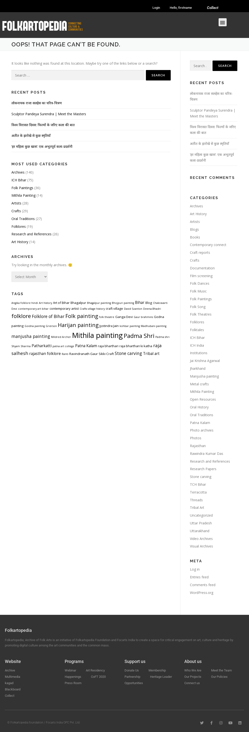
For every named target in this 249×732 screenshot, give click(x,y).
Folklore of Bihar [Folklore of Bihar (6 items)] (48, 316)
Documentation (202, 268)
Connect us (192, 683)
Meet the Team (221, 670)
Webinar (70, 670)
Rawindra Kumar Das (206, 453)
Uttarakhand (199, 531)
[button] (223, 22)
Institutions (198, 353)
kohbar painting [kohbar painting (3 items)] (130, 326)
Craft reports (200, 252)
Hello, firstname (181, 7)
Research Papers (203, 469)
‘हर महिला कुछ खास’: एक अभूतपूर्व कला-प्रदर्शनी (41, 146)
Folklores (18, 226)
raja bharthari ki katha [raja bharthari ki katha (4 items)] (135, 346)
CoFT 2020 (98, 677)
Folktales (197, 329)
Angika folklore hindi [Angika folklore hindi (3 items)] (24, 303)
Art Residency (95, 670)
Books (195, 237)
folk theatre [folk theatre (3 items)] (106, 317)
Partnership (132, 677)
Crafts (16, 211)
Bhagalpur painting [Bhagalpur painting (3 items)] (99, 303)
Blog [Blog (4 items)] (148, 302)
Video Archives (201, 538)
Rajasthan (198, 445)
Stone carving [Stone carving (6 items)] (128, 353)
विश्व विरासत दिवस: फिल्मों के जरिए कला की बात (43, 125)
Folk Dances (199, 283)
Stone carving (200, 476)
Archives (18, 172)
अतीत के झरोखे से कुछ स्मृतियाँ (31, 135)
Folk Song (197, 306)
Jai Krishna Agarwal (205, 360)
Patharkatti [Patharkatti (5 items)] (42, 345)
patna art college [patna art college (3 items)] (63, 346)
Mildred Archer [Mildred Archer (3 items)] (61, 337)
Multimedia (12, 677)
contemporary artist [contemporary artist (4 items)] (64, 308)
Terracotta (198, 492)
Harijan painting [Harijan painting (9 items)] (78, 324)
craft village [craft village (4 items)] (114, 308)
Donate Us (131, 670)
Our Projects (192, 677)
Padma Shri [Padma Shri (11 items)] (139, 336)
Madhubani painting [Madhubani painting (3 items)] (153, 326)
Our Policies (219, 677)
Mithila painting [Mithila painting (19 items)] (97, 335)
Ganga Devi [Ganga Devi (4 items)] (124, 317)
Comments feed (202, 584)
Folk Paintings (22, 187)
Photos (195, 438)
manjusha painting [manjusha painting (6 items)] (30, 336)
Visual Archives (201, 546)
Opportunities (133, 683)
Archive (10, 670)
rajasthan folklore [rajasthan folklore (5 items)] (45, 353)
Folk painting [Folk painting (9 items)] (81, 315)
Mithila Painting (23, 195)
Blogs (194, 229)
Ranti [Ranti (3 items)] (65, 354)
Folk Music (198, 291)
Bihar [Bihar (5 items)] (139, 302)
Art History (19, 241)
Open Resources (203, 399)
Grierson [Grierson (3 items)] (51, 326)
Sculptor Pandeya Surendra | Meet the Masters (48, 114)
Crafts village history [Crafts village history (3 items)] (92, 308)
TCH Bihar (198, 484)
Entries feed (199, 577)
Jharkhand (197, 368)
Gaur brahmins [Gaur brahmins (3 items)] (143, 317)
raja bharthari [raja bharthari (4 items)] (108, 346)
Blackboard (12, 689)
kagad (9, 683)
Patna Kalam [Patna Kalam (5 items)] (86, 345)
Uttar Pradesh (201, 523)
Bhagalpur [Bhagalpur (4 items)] (78, 302)
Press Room (73, 683)
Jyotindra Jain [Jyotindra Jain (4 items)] (109, 326)
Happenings (73, 677)
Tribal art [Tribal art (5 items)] (151, 353)
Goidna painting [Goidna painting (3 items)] (35, 326)
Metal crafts (199, 384)
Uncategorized (201, 515)
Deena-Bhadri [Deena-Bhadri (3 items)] (152, 308)
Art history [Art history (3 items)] (45, 303)
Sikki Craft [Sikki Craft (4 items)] (106, 354)
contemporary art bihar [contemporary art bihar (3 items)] (33, 308)
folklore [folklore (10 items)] (21, 316)
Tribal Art (197, 507)
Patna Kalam (200, 422)
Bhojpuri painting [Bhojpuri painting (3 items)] (123, 303)
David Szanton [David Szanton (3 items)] (133, 308)
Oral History (199, 407)
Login (156, 7)
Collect (212, 8)
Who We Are (192, 670)
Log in (195, 569)
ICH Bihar (18, 180)
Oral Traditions (23, 218)
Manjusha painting (204, 376)
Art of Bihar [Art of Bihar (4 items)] (61, 302)
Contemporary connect (208, 244)
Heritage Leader (161, 677)
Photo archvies (201, 430)
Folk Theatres (201, 314)
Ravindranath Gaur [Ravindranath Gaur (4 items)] (83, 354)
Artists (16, 203)
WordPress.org (201, 592)
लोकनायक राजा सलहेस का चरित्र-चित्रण (36, 103)
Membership (157, 670)
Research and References (31, 234)
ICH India (197, 345)
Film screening (201, 275)
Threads (196, 500)
